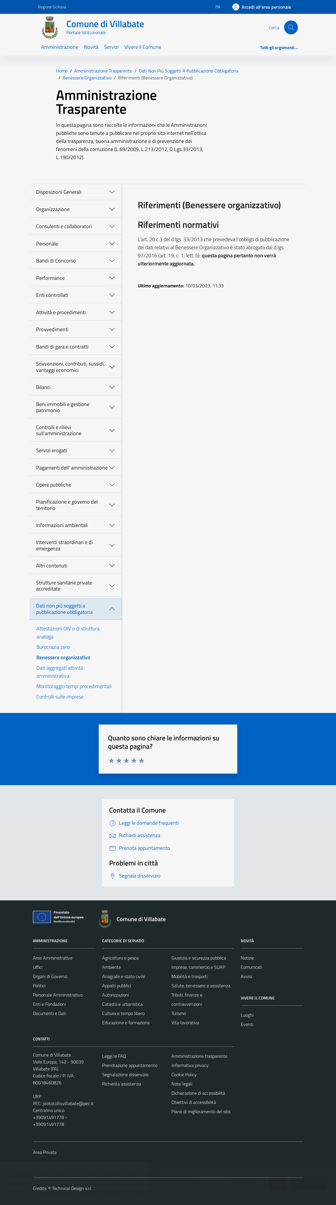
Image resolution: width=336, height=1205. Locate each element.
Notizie (247, 957)
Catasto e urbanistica (122, 1004)
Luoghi (247, 1015)
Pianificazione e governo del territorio (67, 505)
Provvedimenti (52, 329)
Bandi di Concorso (56, 261)
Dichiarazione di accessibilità (198, 1092)
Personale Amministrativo (58, 994)
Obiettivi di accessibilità (193, 1102)
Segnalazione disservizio (125, 1074)
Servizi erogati (51, 450)
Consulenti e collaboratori (64, 226)
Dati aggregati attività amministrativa (59, 672)
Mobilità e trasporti (189, 976)
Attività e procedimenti (61, 312)
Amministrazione (59, 47)
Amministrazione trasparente (199, 1056)
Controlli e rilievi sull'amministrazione (58, 430)
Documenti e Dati (49, 1013)
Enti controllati (52, 295)
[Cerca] (291, 27)
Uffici (37, 967)
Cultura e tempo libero (123, 1013)
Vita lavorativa (185, 1022)
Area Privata (45, 1152)
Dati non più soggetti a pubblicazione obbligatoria (64, 609)
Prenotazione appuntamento (129, 1065)
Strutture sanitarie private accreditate (64, 586)
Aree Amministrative (52, 957)
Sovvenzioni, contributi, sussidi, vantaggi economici (70, 367)
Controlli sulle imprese (60, 697)
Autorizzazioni (115, 994)
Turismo (178, 1013)
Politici (39, 985)
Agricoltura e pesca (120, 957)
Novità (91, 47)
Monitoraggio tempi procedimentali (74, 686)
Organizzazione (53, 209)
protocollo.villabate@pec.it (68, 1103)
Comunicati (251, 967)
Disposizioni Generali (58, 192)
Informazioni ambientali (62, 525)
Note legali (181, 1083)
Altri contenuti (51, 565)
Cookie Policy (184, 1074)
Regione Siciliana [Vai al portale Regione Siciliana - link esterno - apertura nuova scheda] (52, 7)
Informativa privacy (189, 1065)
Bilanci (43, 387)
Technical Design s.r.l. (72, 1188)
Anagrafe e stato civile (123, 976)
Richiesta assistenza (121, 1083)
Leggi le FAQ (114, 1056)
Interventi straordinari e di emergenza (64, 545)
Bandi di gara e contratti (62, 347)
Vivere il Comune (142, 47)
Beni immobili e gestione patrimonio (62, 407)
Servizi (111, 47)
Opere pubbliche (53, 485)
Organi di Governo (50, 976)
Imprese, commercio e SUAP (198, 967)
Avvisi (246, 976)
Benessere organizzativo (63, 657)
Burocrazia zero (53, 647)
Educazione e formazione (126, 1022)
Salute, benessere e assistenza (200, 985)
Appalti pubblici (116, 985)
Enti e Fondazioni (49, 1004)
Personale (47, 243)
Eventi (247, 1024)
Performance (50, 278)
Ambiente (111, 967)
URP (37, 1096)
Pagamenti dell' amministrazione (72, 468)
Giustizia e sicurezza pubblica (198, 957)
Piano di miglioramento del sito (200, 1111)
